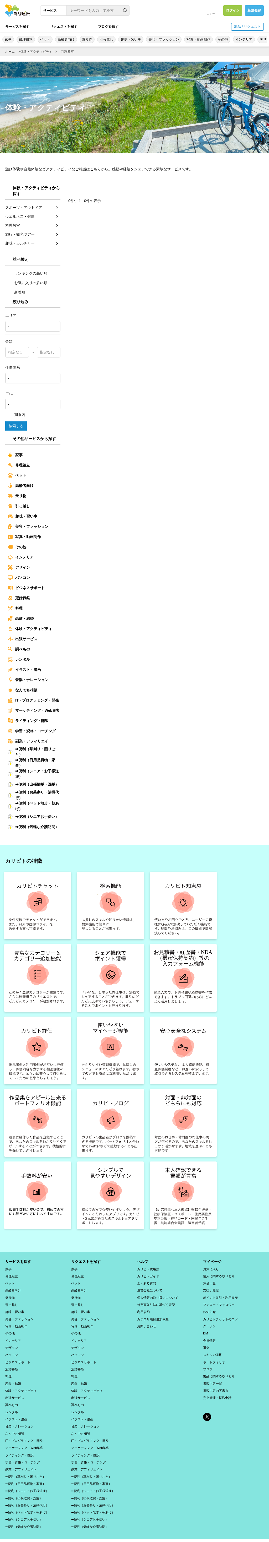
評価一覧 (209, 1282)
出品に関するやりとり (219, 1371)
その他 (223, 39)
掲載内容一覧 (212, 1378)
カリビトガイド (148, 1275)
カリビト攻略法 (148, 1268)
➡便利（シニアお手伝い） (33, 816)
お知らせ (209, 1309)
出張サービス (22, 639)
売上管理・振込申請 (217, 1391)
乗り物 (87, 39)
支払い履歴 (211, 1289)
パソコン (19, 577)
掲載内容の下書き (215, 1384)
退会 (206, 1343)
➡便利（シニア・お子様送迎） (33, 774)
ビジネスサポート (26, 587)
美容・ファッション (163, 39)
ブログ (208, 1364)
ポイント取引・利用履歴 (220, 1296)
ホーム (10, 51)
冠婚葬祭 (19, 598)
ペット (45, 39)
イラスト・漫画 (24, 669)
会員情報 (209, 1337)
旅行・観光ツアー (20, 234)
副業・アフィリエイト (30, 741)
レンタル (19, 659)
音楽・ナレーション (28, 679)
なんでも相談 (22, 690)
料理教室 (67, 51)
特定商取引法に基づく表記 (156, 1303)
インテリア (243, 39)
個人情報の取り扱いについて (157, 1296)
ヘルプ (211, 14)
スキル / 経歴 (212, 1350)
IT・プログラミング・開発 (33, 700)
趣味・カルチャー (20, 243)
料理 (15, 608)
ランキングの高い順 (27, 273)
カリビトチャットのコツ (220, 1316)
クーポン (209, 1323)
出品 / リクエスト (247, 27)
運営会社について (149, 1289)
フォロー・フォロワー (219, 1303)
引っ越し (106, 39)
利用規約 (143, 1309)
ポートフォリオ (214, 1357)
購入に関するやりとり (219, 1275)
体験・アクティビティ (36, 51)
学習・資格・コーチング (32, 731)
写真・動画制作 (198, 39)
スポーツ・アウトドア (23, 207)
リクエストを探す (63, 27)
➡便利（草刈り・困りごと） (31, 752)
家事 (8, 39)
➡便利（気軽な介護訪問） (33, 826)
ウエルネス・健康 (20, 216)
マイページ (212, 1261)
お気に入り (211, 1268)
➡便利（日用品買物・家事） (31, 763)
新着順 (16, 292)
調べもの (19, 649)
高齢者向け (66, 39)
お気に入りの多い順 (27, 283)
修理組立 (26, 39)
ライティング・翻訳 (28, 720)
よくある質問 (146, 1282)
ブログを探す (108, 27)
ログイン (233, 10)
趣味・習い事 (131, 39)
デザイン (19, 567)
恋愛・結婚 (21, 618)
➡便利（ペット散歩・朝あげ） (33, 806)
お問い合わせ (146, 1323)
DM (205, 1330)
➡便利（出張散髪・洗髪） (33, 784)
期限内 (16, 414)
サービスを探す (17, 27)
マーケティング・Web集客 (34, 710)
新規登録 (254, 10)
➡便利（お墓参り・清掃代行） (33, 795)
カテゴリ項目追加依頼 (153, 1316)
